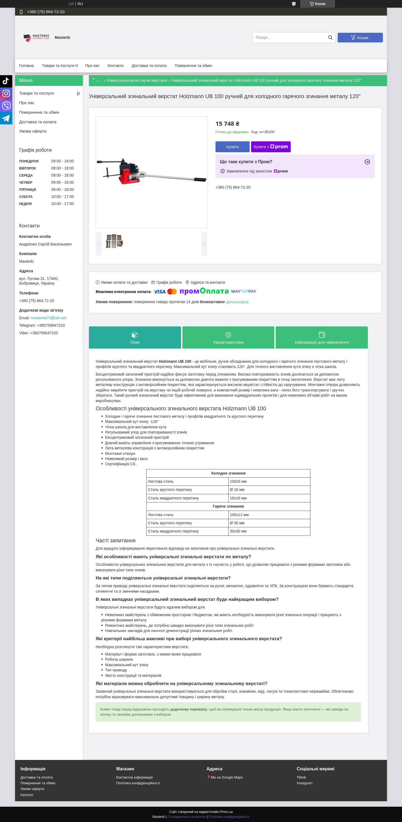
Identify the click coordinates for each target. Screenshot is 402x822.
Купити (232, 147)
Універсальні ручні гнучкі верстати (137, 80)
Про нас (92, 65)
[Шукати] (330, 37)
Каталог (27, 795)
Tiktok (301, 777)
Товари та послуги (58, 65)
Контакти (115, 65)
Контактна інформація (134, 777)
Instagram (305, 783)
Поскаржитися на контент (187, 817)
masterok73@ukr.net (48, 318)
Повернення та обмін (193, 65)
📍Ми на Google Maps (224, 777)
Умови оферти (32, 131)
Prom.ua (226, 812)
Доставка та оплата (149, 65)
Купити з (271, 146)
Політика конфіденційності (138, 783)
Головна (26, 65)
